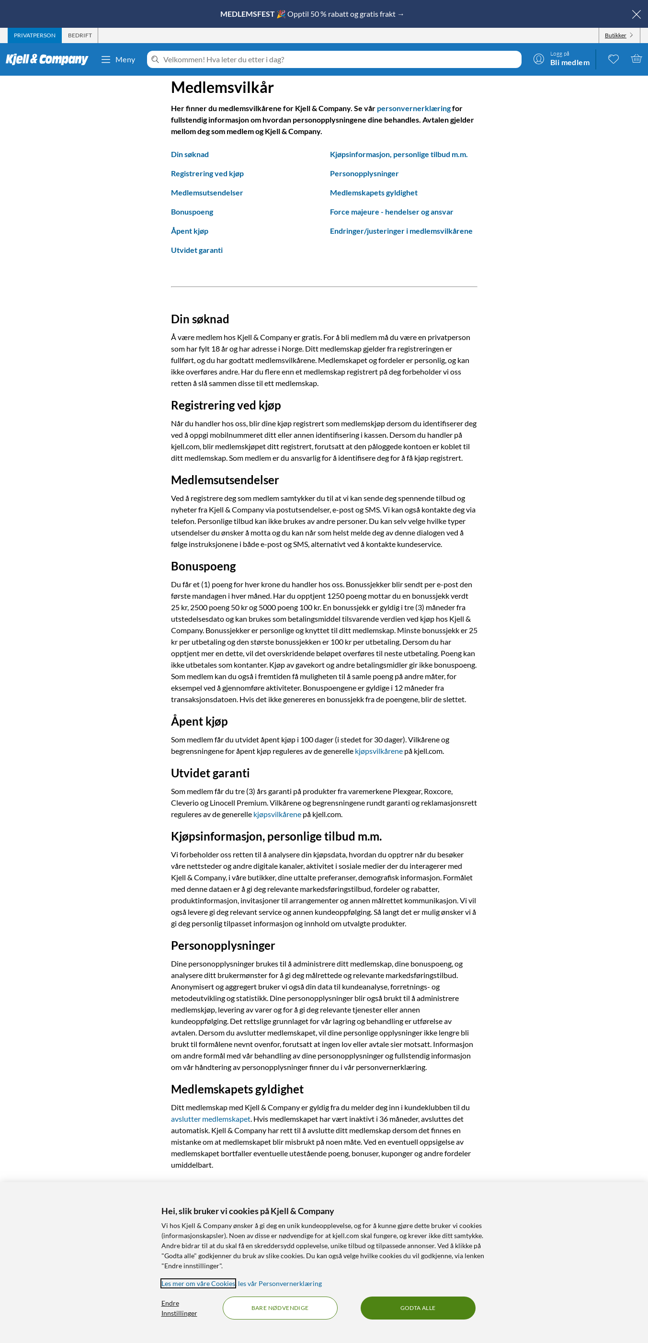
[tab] (35, 35)
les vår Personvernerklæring (280, 1283)
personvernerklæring (414, 108)
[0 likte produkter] (613, 58)
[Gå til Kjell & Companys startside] (50, 59)
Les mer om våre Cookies (198, 1283)
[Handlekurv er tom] (636, 58)
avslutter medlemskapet (210, 1118)
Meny (118, 59)
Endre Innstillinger (179, 1308)
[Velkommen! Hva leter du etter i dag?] (340, 59)
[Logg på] (561, 58)
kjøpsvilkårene (379, 750)
